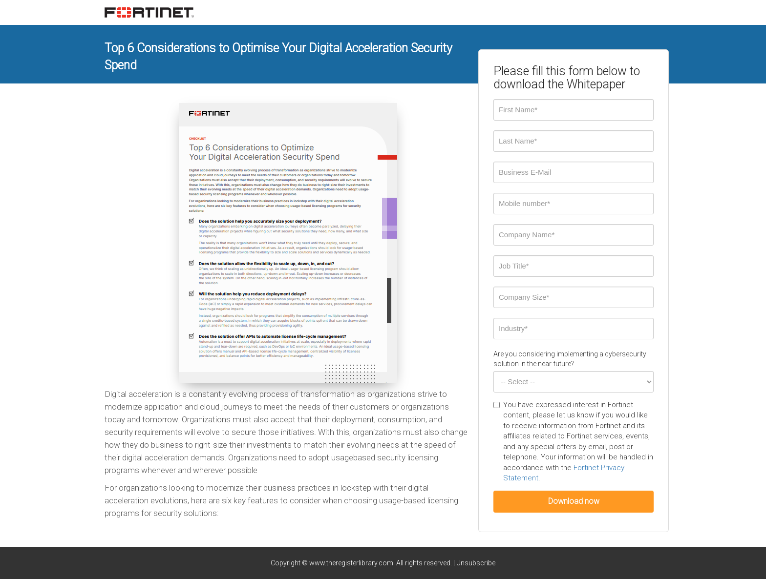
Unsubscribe (475, 563)
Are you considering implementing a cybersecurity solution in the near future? (569, 359)
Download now (573, 501)
